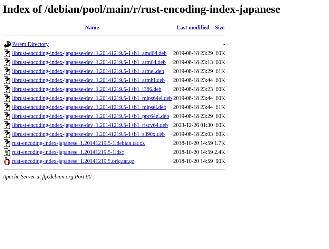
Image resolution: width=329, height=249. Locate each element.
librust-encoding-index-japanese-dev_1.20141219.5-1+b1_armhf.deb (88, 80)
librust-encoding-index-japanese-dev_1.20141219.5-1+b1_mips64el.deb (92, 98)
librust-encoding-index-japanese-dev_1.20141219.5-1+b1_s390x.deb (88, 134)
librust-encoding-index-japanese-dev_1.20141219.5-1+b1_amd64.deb (89, 53)
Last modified (193, 27)
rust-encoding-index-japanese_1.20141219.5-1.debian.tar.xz (78, 143)
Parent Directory (30, 44)
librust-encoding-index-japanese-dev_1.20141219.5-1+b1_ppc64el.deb (90, 116)
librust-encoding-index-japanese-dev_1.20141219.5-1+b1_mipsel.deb (89, 107)
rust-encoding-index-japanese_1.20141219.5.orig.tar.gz (73, 161)
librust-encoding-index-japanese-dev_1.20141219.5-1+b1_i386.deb (86, 89)
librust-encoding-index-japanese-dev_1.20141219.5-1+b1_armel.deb (88, 71)
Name (92, 27)
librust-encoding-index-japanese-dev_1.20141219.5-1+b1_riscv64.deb (90, 125)
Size (220, 27)
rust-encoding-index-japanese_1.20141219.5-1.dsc (68, 152)
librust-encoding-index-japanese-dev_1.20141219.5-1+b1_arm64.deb (89, 62)
